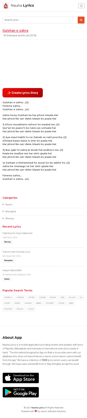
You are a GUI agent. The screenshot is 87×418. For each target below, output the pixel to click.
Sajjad (72, 297)
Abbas (38, 303)
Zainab (42, 297)
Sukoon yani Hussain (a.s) (16, 251)
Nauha (7, 204)
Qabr (71, 303)
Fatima (31, 297)
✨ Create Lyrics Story (22, 92)
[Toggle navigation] (81, 5)
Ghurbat (50, 303)
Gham (31, 309)
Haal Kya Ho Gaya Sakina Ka (17, 233)
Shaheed (8, 309)
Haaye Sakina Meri (12, 270)
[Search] (40, 20)
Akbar (17, 303)
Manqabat (9, 211)
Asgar (7, 303)
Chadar (28, 303)
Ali (81, 297)
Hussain (20, 297)
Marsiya (8, 218)
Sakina (53, 297)
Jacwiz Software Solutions (53, 411)
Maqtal (20, 309)
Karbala (8, 297)
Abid (62, 297)
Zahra (61, 303)
